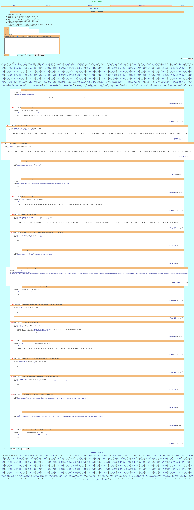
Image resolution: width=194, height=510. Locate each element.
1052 (85, 87)
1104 (71, 88)
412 (166, 73)
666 (115, 78)
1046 (65, 87)
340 (155, 71)
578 (59, 77)
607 (140, 77)
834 (14, 83)
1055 (95, 87)
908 (31, 84)
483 (174, 74)
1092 (30, 88)
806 (126, 81)
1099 (54, 88)
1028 (4, 87)
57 (148, 66)
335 (140, 71)
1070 (146, 87)
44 (120, 66)
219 (5, 70)
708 (42, 80)
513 (67, 76)
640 (42, 78)
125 (124, 67)
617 (169, 77)
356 (8, 73)
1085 (6, 88)
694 (3, 80)
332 (132, 71)
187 (107, 69)
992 (76, 85)
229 (34, 70)
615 (163, 77)
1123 (134, 88)
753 (169, 80)
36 (102, 66)
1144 (90, 90)
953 (157, 84)
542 (149, 76)
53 (140, 66)
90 (31, 67)
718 (70, 80)
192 (121, 69)
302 (48, 71)
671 (129, 78)
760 (188, 80)
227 (28, 70)
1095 (40, 88)
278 (171, 70)
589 (90, 77)
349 (180, 71)
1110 (91, 88)
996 (87, 85)
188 (110, 69)
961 (180, 84)
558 (3, 77)
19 (64, 66)
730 (104, 80)
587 (84, 77)
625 (191, 77)
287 (6, 71)
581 (67, 77)
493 (11, 76)
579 (62, 77)
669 (124, 78)
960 (177, 84)
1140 (191, 88)
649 (67, 78)
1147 (100, 90)
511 (62, 76)
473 (146, 74)
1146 (97, 90)
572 (42, 77)
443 (62, 74)
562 (14, 77)
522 (93, 76)
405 (146, 73)
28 (84, 66)
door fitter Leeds (18, 276)
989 (68, 85)
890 (171, 83)
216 (188, 69)
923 (73, 84)
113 (90, 67)
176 (76, 69)
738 (126, 80)
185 (101, 69)
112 (87, 67)
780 (53, 81)
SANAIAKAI (22, 204)
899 (6, 84)
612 (155, 77)
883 (152, 83)
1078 (173, 87)
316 (87, 71)
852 (65, 83)
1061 (115, 87)
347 (174, 71)
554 (183, 76)
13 (50, 66)
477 (157, 74)
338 (149, 71)
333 (135, 71)
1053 (88, 87)
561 (11, 77)
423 (5, 74)
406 (149, 73)
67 (171, 66)
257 (112, 70)
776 (42, 81)
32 (93, 66)
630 (14, 78)
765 (11, 81)
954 (160, 84)
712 (53, 80)
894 (183, 83)
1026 (187, 85)
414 (171, 73)
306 (59, 71)
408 (155, 73)
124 (121, 67)
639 (39, 78)
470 (138, 74)
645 (56, 78)
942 (126, 84)
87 (24, 67)
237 (56, 70)
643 (50, 78)
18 (62, 66)
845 (45, 83)
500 (31, 76)
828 (188, 81)
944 (132, 84)
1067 (136, 87)
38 (106, 66)
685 (169, 78)
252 (98, 70)
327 (118, 71)
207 (163, 69)
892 (177, 83)
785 (67, 81)
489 (191, 74)
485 (180, 74)
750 (160, 80)
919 (62, 84)
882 (149, 83)
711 (50, 80)
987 (62, 85)
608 (143, 77)
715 (62, 80)
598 (115, 77)
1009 (129, 85)
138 (160, 67)
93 (38, 67)
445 (67, 74)
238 (59, 70)
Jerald (20, 96)
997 (90, 85)
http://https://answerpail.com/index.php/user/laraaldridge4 (28, 115)
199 (140, 69)
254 (104, 70)
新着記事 (90, 5)
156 (20, 69)
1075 (163, 87)
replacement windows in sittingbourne (27, 422)
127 (129, 67)
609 (146, 77)
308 (65, 71)
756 (177, 80)
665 (112, 78)
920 (65, 84)
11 (46, 66)
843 (39, 83)
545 (157, 76)
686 (171, 78)
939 (118, 84)
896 (188, 83)
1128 (151, 88)
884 (155, 83)
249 (90, 70)
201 (146, 69)
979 (40, 85)
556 (188, 76)
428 (20, 74)
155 (17, 69)
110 (82, 67)
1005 (116, 85)
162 (36, 69)
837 (22, 83)
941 (124, 84)
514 (70, 76)
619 (174, 77)
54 (142, 66)
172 (65, 69)
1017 (157, 85)
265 (135, 70)
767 (17, 81)
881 (146, 83)
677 (146, 78)
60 (155, 66)
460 (109, 74)
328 (121, 71)
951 (152, 84)
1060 (112, 87)
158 (25, 69)
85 (20, 67)
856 (76, 83)
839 (28, 83)
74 (186, 66)
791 (84, 81)
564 (20, 77)
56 (146, 66)
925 (79, 84)
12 (48, 66)
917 (56, 84)
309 (67, 71)
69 (175, 66)
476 (155, 74)
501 (34, 76)
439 (50, 74)
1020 (167, 85)
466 (126, 74)
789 (79, 81)
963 (185, 84)
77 (2, 67)
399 (129, 73)
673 (135, 78)
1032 (17, 87)
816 (155, 81)
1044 (58, 87)
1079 (177, 87)
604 (132, 77)
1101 (61, 88)
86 (22, 67)
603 (129, 77)
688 (177, 78)
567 (28, 77)
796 (98, 81)
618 (171, 77)
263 (129, 70)
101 (57, 67)
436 (42, 74)
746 (149, 80)
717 (67, 80)
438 (48, 74)
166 (48, 69)
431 (28, 74)
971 (17, 85)
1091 (27, 88)
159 (28, 69)
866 (104, 83)
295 (28, 71)
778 (48, 81)
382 (81, 73)
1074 (160, 87)
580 (65, 77)
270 (149, 70)
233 (45, 70)
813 (146, 81)
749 (157, 80)
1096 (44, 88)
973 (23, 85)
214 (183, 69)
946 (138, 84)
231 (39, 70)
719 (73, 80)
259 (118, 70)
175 (73, 69)
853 (67, 83)
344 (166, 71)
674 (138, 78)
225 (22, 70)
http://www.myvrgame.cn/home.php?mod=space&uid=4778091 (29, 241)
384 (87, 73)
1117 (114, 88)
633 (22, 78)
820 (166, 81)
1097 (47, 88)
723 (84, 80)
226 (25, 70)
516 (76, 76)
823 (174, 81)
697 (11, 80)
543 (152, 76)
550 (171, 76)
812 (143, 81)
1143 (87, 90)
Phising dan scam (18, 132)
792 (87, 81)
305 (56, 71)
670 (126, 78)
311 (73, 71)
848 (53, 83)
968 (9, 85)
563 (17, 77)
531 (118, 76)
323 (107, 71)
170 (59, 69)
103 (62, 67)
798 (104, 81)
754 (171, 80)
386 (93, 73)
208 (166, 69)
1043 (54, 87)
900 (8, 84)
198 (138, 69)
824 (177, 81)
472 (143, 74)
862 (93, 83)
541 (146, 76)
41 (113, 66)
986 (59, 85)
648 (65, 78)
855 (73, 83)
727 (95, 80)
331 (129, 71)
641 (45, 78)
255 (107, 70)
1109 (87, 88)
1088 (17, 88)
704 (31, 80)
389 (101, 73)
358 (14, 73)
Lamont (20, 168)
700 (20, 80)
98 (49, 67)
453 (90, 74)
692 (188, 78)
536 (132, 76)
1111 (94, 88)
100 (54, 67)
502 (36, 76)
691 (185, 78)
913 (45, 84)
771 (28, 81)
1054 (92, 87)
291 (17, 71)
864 (98, 83)
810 (138, 81)
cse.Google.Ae (22, 186)
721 (79, 80)
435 (39, 74)
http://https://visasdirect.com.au (23, 205)
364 (31, 73)
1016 (153, 85)
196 (132, 69)
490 (3, 76)
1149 (107, 90)
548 (166, 76)
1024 (180, 85)
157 (22, 69)
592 (98, 77)
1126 (144, 88)
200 (143, 69)
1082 (187, 87)
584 (76, 77)
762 (3, 81)
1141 (80, 90)
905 (22, 84)
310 (70, 71)
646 (59, 78)
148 (188, 67)
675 (140, 78)
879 (140, 83)
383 (84, 73)
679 (152, 78)
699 (17, 80)
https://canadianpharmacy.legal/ (40, 337)
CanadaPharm (22, 332)
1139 (187, 88)
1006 (119, 85)
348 (177, 71)
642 (48, 78)
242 (70, 70)
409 (157, 73)
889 (169, 83)
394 (115, 73)
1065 (129, 87)
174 (70, 69)
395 (118, 73)
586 (81, 77)
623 (185, 77)
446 (70, 74)
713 (56, 80)
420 (188, 73)
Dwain (20, 114)
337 (146, 71)
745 (146, 80)
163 (39, 69)
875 (129, 83)
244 (76, 70)
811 (140, 81)
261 (124, 70)
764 (8, 81)
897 (191, 83)
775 (39, 81)
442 (59, 74)
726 (93, 80)
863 (95, 83)
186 (104, 69)
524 (98, 76)
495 (17, 76)
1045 (61, 87)
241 (67, 70)
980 (42, 85)
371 (50, 73)
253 (101, 70)
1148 (104, 90)
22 (70, 66)
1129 (154, 88)
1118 (117, 88)
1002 (106, 85)
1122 (130, 88)
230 (36, 70)
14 (53, 66)
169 (56, 69)
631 (17, 78)
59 (153, 66)
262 (126, 70)
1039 (41, 87)
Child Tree (96, 489)
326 (115, 71)
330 (126, 71)
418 (183, 73)
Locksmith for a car (23, 386)
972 (20, 85)
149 (191, 67)
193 (124, 69)
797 (101, 81)
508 (53, 76)
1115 (107, 88)
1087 (13, 88)
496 (20, 76)
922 (70, 84)
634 (25, 78)
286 (3, 71)
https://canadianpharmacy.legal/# (42, 335)
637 (34, 78)
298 (36, 71)
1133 (167, 88)
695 (6, 80)
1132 (164, 88)
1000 (99, 85)
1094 (37, 88)
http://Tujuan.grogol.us (24, 404)
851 (62, 83)
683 (163, 78)
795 (96, 81)
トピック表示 (141, 5)
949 (146, 84)
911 (39, 84)
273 (157, 70)
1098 (50, 88)
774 (36, 81)
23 (73, 66)
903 (17, 84)
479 (163, 74)
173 (67, 69)
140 (166, 67)
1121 (127, 88)
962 (183, 84)
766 (14, 81)
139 (163, 67)
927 (84, 84)
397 (124, 73)
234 (48, 70)
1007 (123, 85)
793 (90, 81)
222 (14, 70)
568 (31, 77)
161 (34, 69)
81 (11, 67)
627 (5, 78)
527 (107, 76)
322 (104, 71)
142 (171, 67)
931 (95, 84)
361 (22, 73)
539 (140, 76)
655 (84, 78)
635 (28, 78)
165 (45, 69)
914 (48, 84)
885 (157, 83)
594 (104, 77)
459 (107, 74)
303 (50, 71)
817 (157, 81)
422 (3, 74)
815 (152, 81)
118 (104, 67)
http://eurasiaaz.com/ (21, 315)
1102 (64, 88)
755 (174, 80)
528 (109, 76)
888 (166, 83)
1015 (150, 85)
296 (31, 71)
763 (6, 81)
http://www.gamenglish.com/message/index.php (26, 297)
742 (138, 80)
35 (99, 66)
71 (180, 66)
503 (39, 76)
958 (171, 84)
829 (191, 81)
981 (45, 85)
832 (8, 83)
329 (124, 71)
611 (152, 77)
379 (73, 73)
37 (104, 66)
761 (191, 80)
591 (96, 77)
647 (62, 78)
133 (146, 67)
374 (59, 73)
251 (95, 70)
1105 (74, 88)
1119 (120, 88)
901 (11, 84)
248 (87, 70)
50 (133, 66)
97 (47, 67)
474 (149, 74)
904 (20, 84)
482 (171, 74)
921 (67, 84)
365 (34, 73)
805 (124, 81)
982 (48, 85)
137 (157, 67)
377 (67, 73)
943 (129, 84)
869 (112, 83)
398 (126, 73)
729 (101, 80)
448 (76, 74)
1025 (184, 85)
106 (71, 67)
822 (171, 81)
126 (127, 67)
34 (97, 66)
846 (48, 83)
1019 (163, 85)
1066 (132, 87)
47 (126, 66)
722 (81, 80)
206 (160, 69)
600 (121, 77)
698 (14, 80)
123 (118, 67)
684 (166, 78)
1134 (171, 88)
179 (84, 69)
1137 (181, 88)
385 (90, 73)
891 (174, 83)
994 (82, 85)
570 (36, 77)
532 (121, 76)
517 (79, 76)
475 (152, 74)
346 (171, 71)
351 (185, 71)
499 (28, 76)
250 (93, 70)
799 (107, 81)
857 (79, 83)
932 (98, 84)
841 (34, 83)
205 (157, 69)
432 (31, 74)
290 (14, 71)
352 (188, 71)
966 (3, 85)
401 (135, 73)
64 (164, 66)
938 (115, 84)
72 (182, 66)
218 (3, 70)
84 (18, 67)
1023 (177, 85)
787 (73, 81)
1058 (105, 87)
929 (90, 84)
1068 (139, 87)
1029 (7, 87)
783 (62, 81)
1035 (27, 87)
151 (6, 69)
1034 (24, 87)
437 (45, 74)
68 (173, 66)
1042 (51, 87)
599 (118, 77)
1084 (3, 88)
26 (79, 66)
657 (90, 78)
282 (183, 70)
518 (81, 76)
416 (177, 73)
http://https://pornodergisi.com (13, 151)
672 (132, 78)
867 (107, 83)
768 (20, 81)
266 (138, 70)
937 (112, 84)
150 (3, 69)
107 (74, 67)
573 (45, 77)
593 (101, 77)
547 (163, 76)
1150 (110, 90)
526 (104, 76)
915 (50, 84)
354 (3, 73)
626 (3, 78)
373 (56, 73)
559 (6, 77)
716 (65, 80)
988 (65, 85)
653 (79, 78)
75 (189, 66)
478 (160, 74)
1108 (84, 88)
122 (115, 67)
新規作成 (48, 5)
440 (53, 74)
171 (62, 69)
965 (191, 84)
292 (20, 71)
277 (169, 70)
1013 (143, 85)
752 (166, 80)
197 (135, 69)
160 (31, 69)
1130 (157, 88)
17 (59, 66)
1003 (109, 85)
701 (22, 80)
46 (124, 66)
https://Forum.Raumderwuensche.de (27, 222)
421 (191, 73)
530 (115, 76)
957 (169, 84)
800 (110, 81)
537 (135, 76)
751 (163, 80)
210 (171, 69)
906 (25, 84)
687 (174, 78)
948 (143, 84)
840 (31, 83)
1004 (112, 85)
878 (138, 83)
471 (140, 74)
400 (132, 73)
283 (185, 70)
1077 (170, 87)
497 (22, 76)
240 (65, 70)
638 (36, 78)
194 (126, 69)
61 (157, 66)
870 (115, 83)
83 (15, 67)
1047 (68, 87)
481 (169, 74)
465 (124, 74)
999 (96, 85)
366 (36, 73)
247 (84, 70)
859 (84, 83)
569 (34, 77)
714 (59, 80)
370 (48, 73)
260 (121, 70)
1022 (173, 85)
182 (93, 69)
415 (174, 73)
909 (34, 84)
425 (11, 74)
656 (87, 78)
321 (101, 71)
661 (101, 78)
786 (70, 81)
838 (25, 83)
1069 (143, 87)
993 (79, 85)
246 (81, 70)
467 (129, 74)
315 (84, 71)
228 (31, 70)
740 (132, 80)
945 (135, 84)
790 (81, 81)
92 (35, 67)
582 (70, 77)
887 (163, 83)
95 (42, 67)
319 (95, 71)
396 (121, 73)
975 (28, 85)
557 (191, 76)
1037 (34, 87)
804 (121, 81)
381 (79, 73)
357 (11, 73)
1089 (20, 88)
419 (185, 73)
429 (22, 74)
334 (138, 71)
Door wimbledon (22, 440)
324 (109, 71)
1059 (109, 87)
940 (121, 84)
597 (112, 77)
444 (65, 74)
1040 (44, 87)
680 (155, 78)
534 (126, 76)
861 (90, 83)
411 (163, 73)
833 (11, 83)
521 (90, 76)
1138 (184, 88)
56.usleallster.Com (23, 368)
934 (104, 84)
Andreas (20, 258)
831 (5, 83)
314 (81, 71)
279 (174, 70)
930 (93, 84)
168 (53, 69)
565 (22, 77)
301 (45, 71)
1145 (94, 90)
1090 (23, 88)
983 (51, 85)
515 (73, 76)
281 (180, 70)
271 (152, 70)
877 (135, 83)
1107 (81, 88)
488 (188, 74)
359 (17, 73)
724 (87, 80)
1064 (126, 87)
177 (79, 69)
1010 (133, 85)
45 (122, 66)
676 (143, 78)
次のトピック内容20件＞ (97, 460)
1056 (99, 87)
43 (117, 66)
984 (54, 85)
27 (82, 66)
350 (183, 71)
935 (107, 84)
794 (93, 81)
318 (93, 71)
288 (8, 71)
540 (143, 76)
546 (160, 76)
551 (174, 76)
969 (11, 85)
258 (115, 70)
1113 (101, 88)
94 (40, 67)
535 (129, 76)
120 (110, 67)
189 (112, 69)
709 (45, 80)
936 (109, 84)
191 (118, 69)
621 (180, 77)
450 (81, 74)
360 (20, 73)
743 (140, 80)
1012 (139, 85)
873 (124, 83)
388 (98, 73)
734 (115, 80)
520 (87, 76)
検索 (182, 5)
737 (124, 80)
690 (183, 78)
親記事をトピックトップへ (97, 8)
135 (152, 67)
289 (11, 71)
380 (76, 73)
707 (39, 80)
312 (76, 71)
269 (146, 70)
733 (112, 80)
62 (160, 66)
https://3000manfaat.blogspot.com (26, 350)
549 (169, 76)
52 (137, 66)
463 (118, 74)
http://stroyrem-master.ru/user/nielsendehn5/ (26, 97)
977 (34, 85)
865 (101, 83)
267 (140, 70)
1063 (122, 87)
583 (73, 77)
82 (13, 67)
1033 (20, 87)
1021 (170, 85)
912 (42, 84)
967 (6, 85)
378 (70, 73)
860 (87, 83)
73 (184, 66)
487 (185, 74)
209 (169, 69)
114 (93, 67)
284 (188, 70)
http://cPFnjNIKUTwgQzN (22, 333)
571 (39, 77)
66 (169, 66)
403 (140, 73)
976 (31, 85)
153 (11, 69)
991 (73, 85)
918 (59, 84)
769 (22, 81)
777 (45, 81)
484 (177, 74)
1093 (33, 88)
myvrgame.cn (22, 240)
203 (152, 69)
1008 (126, 85)
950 (149, 84)
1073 (156, 87)
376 (65, 73)
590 (93, 77)
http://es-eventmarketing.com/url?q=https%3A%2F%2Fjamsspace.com (31, 169)
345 (169, 71)
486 (183, 74)
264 (132, 70)
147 (185, 67)
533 (124, 76)
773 (34, 81)
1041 (48, 87)
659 (95, 78)
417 (180, 73)
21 (68, 66)
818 (160, 81)
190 (115, 69)
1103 (67, 88)
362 (25, 73)
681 (157, 78)
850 (59, 83)
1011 (136, 85)
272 (155, 70)
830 (3, 83)
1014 (146, 85)
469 (135, 74)
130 (138, 67)
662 (104, 78)
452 (87, 74)
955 (163, 84)
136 (155, 67)
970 (14, 85)
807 (129, 81)
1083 (190, 87)
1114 (104, 88)
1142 (83, 90)
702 (25, 80)
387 (96, 73)
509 (56, 76)
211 (174, 69)
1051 (82, 87)
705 (34, 80)
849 (56, 83)
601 (124, 77)
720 (76, 80)
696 (8, 80)
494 (14, 76)
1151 (114, 90)
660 (98, 78)
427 (17, 74)
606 (138, 77)
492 (8, 76)
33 (95, 66)
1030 (10, 87)
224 (20, 70)
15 (55, 66)
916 (53, 84)
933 (101, 84)
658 (93, 78)
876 (132, 83)
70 (178, 66)
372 (53, 73)
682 (160, 78)
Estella (20, 295)
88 (26, 67)
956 (166, 84)
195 (129, 69)
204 (155, 69)
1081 (183, 87)
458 (104, 74)
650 (70, 78)
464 (121, 74)
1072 (153, 87)
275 (163, 70)
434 (36, 74)
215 (185, 69)
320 (98, 71)
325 (112, 71)
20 (66, 66)
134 (149, 67)
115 (96, 67)
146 (183, 67)
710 (48, 80)
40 (111, 66)
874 (126, 83)
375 (62, 73)
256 (109, 70)
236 (53, 70)
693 (191, 78)
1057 (102, 87)
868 (109, 83)
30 (88, 66)
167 (50, 69)
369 (45, 73)
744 (143, 80)
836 (20, 83)
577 (56, 77)
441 (56, 74)
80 (9, 67)
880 (143, 83)
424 (8, 74)
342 (160, 71)
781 (56, 81)
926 (81, 84)
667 (118, 78)
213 (180, 69)
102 (59, 67)
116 (99, 67)
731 (107, 80)
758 (183, 80)
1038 (37, 87)
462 (115, 74)
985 (56, 85)
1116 (111, 88)
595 (107, 77)
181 (90, 69)
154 (14, 69)
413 (169, 73)
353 (191, 71)
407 (152, 73)
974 (26, 85)
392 (110, 73)
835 (17, 83)
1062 (119, 87)
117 (101, 67)
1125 (141, 88)
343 (163, 71)
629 (11, 78)
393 (112, 73)
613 (157, 77)
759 (185, 80)
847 (50, 83)
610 (149, 77)
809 (135, 81)
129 (135, 67)
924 (76, 84)
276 (166, 70)
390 (104, 73)
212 (177, 69)
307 (62, 71)
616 (166, 77)
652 (76, 78)
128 (132, 67)
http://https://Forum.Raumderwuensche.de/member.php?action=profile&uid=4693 (33, 223)
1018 (160, 85)
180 (87, 69)
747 (152, 80)
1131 (161, 88)
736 (121, 80)
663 (107, 78)
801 (112, 81)
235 (50, 70)
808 (132, 81)
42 (115, 66)
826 (183, 81)
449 (79, 74)
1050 (78, 87)
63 (162, 66)
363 (28, 73)
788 (76, 81)
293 (22, 71)
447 (73, 74)
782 (59, 81)
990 (70, 85)
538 (138, 76)
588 (87, 77)
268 (143, 70)
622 (183, 77)
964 (188, 84)
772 (31, 81)
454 (93, 74)
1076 (166, 87)
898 (3, 84)
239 (62, 70)
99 (51, 67)
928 (87, 84)
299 (39, 71)
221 (11, 70)
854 (70, 83)
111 (85, 67)
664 (109, 78)
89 (29, 67)
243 (73, 70)
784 (65, 81)
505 (45, 76)
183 (96, 69)
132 (143, 67)
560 (8, 77)
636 (31, 78)
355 (6, 73)
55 (144, 66)
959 (174, 84)
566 (25, 77)
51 (135, 66)
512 (65, 76)
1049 (75, 87)
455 (95, 74)
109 (79, 67)
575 (50, 77)
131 (141, 67)
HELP (14, 5)
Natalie (20, 313)
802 (115, 81)
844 (42, 83)
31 (91, 66)
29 (86, 66)
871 (118, 83)
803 (118, 81)
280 (177, 70)
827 (185, 81)
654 (81, 78)
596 (110, 77)
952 (155, 84)
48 (129, 66)
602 (126, 77)
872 (121, 83)
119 (107, 67)
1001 (102, 85)
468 (132, 74)
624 (188, 77)
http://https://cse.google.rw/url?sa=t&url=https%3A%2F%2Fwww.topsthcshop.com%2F (34, 259)
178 (81, 69)
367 (39, 73)
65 (166, 66)
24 (75, 66)
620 (177, 77)
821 (169, 81)
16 (57, 66)
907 (28, 84)
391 (107, 73)
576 (53, 77)
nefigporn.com (12, 150)
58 (151, 66)
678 (149, 78)
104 (65, 67)
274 (160, 70)
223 (17, 70)
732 (109, 80)
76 (191, 66)
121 (112, 67)
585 (79, 77)
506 (48, 76)
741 (135, 80)
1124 (137, 88)
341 (157, 71)
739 (129, 80)
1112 (97, 88)
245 (79, 70)
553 (180, 76)
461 (112, 74)
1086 (10, 88)
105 (68, 67)
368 (42, 73)
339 (152, 71)
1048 (71, 87)
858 (81, 83)
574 (48, 77)
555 (185, 76)
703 (28, 80)
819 (163, 81)
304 (53, 71)
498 (25, 76)
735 (118, 80)
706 (36, 80)
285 (191, 70)
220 (8, 70)
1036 (31, 87)
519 (84, 76)
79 (6, 67)
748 (155, 80)
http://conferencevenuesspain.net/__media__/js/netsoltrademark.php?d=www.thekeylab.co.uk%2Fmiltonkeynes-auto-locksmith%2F (43, 387)
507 (50, 76)
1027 (190, 85)
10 (44, 66)
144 (177, 67)
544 (155, 76)
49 (131, 66)
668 (121, 78)
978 (37, 85)
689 (180, 78)
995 (85, 85)
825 (180, 81)
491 (6, 76)
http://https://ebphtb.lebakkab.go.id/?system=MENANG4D (24, 133)
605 (135, 77)
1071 (149, 87)
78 (4, 67)
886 (160, 83)
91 (33, 67)
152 (8, 69)
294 (25, 71)
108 (76, 67)
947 (140, 84)
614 (160, 77)
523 (95, 76)
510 (59, 76)
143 (174, 67)
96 (44, 67)
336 (143, 71)
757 (180, 80)
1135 (174, 88)
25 (77, 66)
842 (36, 83)
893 (180, 83)
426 (14, 74)
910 (36, 84)
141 (169, 67)
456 (98, 74)
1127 (147, 88)
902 (14, 84)
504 (42, 76)
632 (20, 78)
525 (101, 76)
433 (34, 74)
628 (8, 78)
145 (180, 67)
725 (90, 80)
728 (98, 80)
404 (143, 73)
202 (149, 69)
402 (138, 73)
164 (42, 69)
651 (73, 78)
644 (53, 78)
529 (112, 76)
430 (25, 74)
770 (25, 81)
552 (177, 76)
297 (34, 71)
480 (166, 74)
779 (50, 81)
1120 (124, 88)
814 (149, 81)
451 (84, 74)
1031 (14, 87)
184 (98, 69)
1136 (177, 88)
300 (42, 71)
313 (79, 71)
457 (101, 74)
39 (108, 66)
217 (191, 69)
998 (93, 85)
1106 (77, 88)
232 (42, 70)
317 (90, 71)
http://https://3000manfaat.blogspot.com (25, 351)
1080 (180, 87)
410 (160, 73)
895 (185, 83)
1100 (57, 88)
